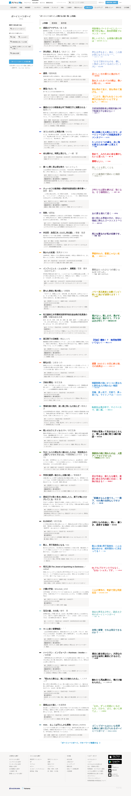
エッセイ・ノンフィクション (37, 769)
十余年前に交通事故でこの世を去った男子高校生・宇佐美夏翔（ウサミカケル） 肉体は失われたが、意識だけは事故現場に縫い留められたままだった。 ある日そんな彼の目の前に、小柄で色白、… (65, 217)
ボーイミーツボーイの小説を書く (20, 62)
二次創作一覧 (13, 771)
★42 (45, 95)
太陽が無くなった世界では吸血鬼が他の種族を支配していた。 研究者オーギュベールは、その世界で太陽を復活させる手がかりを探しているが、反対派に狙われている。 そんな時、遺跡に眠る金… (66, 480)
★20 (45, 175)
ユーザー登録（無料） (25, 65)
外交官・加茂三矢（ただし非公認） (58, 233)
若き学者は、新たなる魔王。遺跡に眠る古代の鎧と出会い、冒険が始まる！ (107, 478)
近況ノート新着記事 (73, 769)
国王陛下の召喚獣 (50, 339)
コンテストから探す (15, 762)
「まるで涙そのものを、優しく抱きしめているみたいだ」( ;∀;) (106, 64)
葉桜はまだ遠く (50, 705)
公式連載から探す (14, 769)
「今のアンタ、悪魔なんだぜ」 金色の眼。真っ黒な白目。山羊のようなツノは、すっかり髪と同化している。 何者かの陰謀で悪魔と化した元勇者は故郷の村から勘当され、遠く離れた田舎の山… (65, 296)
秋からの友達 (49, 252)
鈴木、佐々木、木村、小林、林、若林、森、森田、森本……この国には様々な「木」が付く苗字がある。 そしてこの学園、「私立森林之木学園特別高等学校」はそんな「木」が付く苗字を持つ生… (66, 322)
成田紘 (52, 213)
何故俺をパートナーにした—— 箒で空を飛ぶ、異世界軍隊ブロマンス (107, 31)
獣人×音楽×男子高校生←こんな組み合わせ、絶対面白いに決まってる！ (107, 548)
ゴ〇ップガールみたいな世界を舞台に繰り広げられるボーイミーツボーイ (107, 728)
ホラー (49, 223)
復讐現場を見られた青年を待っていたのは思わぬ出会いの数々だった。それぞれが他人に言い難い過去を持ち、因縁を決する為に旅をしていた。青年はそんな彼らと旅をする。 (66, 660)
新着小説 (69, 766)
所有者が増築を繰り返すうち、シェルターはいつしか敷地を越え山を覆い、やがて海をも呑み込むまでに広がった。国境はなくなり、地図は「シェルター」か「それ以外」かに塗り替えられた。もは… (66, 276)
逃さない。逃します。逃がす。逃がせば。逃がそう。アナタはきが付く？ (107, 318)
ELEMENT (47, 521)
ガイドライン (91, 776)
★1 (45, 621)
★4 (45, 301)
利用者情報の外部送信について (97, 780)
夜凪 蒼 (58, 499)
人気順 (45, 23)
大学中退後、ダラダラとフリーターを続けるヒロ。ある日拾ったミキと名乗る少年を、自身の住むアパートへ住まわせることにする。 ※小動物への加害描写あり (66, 594)
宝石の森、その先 (50, 611)
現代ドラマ (51, 79)
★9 (45, 223)
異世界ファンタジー (55, 38)
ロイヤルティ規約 (99, 769)
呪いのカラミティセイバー (54, 430)
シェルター (23, 37)
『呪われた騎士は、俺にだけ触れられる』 (61, 679)
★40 (45, 62)
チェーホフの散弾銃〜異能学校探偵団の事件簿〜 (64, 189)
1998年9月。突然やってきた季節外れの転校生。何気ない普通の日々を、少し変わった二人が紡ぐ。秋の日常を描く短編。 (66, 256)
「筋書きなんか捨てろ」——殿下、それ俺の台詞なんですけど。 (107, 500)
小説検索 (69, 771)
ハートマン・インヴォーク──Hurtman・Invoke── (65, 652)
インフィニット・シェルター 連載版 (59, 268)
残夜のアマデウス (50, 28)
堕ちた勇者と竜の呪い (52, 291)
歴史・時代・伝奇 (53, 769)
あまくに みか (69, 52)
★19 (45, 120)
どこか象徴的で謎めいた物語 (106, 174)
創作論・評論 (34, 771)
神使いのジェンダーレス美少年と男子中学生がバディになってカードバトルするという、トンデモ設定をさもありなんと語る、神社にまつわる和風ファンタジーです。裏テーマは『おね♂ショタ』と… (66, 574)
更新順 (54, 23)
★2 (45, 485)
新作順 (63, 23)
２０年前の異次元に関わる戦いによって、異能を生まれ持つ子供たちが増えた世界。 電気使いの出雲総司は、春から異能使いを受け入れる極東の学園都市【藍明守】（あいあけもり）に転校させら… (66, 526)
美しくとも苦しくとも (103, 167)
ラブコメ (50, 327)
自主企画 (69, 759)
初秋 (45, 213)
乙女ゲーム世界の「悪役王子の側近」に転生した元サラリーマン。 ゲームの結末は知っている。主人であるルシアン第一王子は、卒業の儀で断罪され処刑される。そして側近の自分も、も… (66, 504)
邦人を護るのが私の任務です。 (107, 234)
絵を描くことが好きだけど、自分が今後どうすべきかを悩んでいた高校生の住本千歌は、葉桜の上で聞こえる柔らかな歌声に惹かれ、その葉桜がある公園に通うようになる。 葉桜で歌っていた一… (66, 710)
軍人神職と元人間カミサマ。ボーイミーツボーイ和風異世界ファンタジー (107, 134)
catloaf (46, 569)
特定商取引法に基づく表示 (95, 773)
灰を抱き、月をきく (51, 52)
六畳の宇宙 (48, 589)
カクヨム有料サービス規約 (95, 771)
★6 (45, 372)
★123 (45, 38)
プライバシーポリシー (94, 778)
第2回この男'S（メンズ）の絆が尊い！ (20, 47)
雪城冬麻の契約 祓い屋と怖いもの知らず (61, 406)
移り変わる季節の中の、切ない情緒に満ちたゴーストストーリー (107, 220)
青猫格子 (77, 475)
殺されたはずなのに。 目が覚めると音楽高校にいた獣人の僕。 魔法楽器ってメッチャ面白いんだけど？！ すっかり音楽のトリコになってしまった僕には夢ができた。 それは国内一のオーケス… (65, 550)
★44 (45, 79)
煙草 (45, 73)
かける (69, 132)
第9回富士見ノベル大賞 (18, 42)
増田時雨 (53, 73)
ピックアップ (71, 764)
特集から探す (13, 766)
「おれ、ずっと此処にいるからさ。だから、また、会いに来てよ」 (107, 708)
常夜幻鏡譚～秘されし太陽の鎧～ (57, 475)
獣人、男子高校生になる (53, 545)
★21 (45, 142)
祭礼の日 (47, 362)
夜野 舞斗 (48, 191)
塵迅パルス (48, 89)
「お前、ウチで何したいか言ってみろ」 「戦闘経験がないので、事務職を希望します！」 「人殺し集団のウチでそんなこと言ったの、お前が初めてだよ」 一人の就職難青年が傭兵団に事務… (65, 387)
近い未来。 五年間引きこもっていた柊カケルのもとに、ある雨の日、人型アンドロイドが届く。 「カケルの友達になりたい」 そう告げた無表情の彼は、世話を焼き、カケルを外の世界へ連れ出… (65, 462)
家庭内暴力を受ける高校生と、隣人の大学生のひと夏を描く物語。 (62, 76)
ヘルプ (89, 762)
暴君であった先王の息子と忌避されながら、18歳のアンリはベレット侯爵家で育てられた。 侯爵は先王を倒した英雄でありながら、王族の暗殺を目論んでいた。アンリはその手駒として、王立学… (65, 115)
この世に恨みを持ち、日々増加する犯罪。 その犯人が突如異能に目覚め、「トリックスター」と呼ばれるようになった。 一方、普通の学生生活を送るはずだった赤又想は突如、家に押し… (65, 196)
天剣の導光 (48, 382)
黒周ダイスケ (62, 252)
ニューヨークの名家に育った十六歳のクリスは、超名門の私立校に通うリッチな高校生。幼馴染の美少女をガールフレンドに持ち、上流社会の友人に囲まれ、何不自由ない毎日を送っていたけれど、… (66, 729)
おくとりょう (72, 167)
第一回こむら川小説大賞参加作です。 (54, 91)
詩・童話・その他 (53, 241)
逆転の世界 (14, 53)
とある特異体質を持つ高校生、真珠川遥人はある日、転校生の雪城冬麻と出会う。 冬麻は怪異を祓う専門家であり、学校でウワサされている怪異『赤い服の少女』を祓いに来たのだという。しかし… (66, 413)
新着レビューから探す (15, 773)
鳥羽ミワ (47, 110)
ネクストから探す (14, 759)
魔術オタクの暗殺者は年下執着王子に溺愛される (64, 107)
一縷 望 (74, 153)
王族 (12, 37)
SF (49, 95)
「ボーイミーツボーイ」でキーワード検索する (80, 743)
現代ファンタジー (53, 175)
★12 (45, 201)
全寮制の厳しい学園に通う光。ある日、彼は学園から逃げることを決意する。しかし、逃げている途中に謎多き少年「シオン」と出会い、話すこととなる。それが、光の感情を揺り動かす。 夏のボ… (66, 616)
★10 (45, 327)
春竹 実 (64, 611)
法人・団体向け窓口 (93, 766)
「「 (64, 629)
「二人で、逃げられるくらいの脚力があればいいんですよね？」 (107, 99)
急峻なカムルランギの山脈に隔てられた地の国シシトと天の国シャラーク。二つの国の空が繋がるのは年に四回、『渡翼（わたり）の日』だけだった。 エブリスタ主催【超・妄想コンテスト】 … (66, 367)
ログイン (101, 2)
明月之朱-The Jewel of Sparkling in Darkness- (63, 567)
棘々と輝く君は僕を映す (53, 167)
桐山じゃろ (65, 339)
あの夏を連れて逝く (101, 213)
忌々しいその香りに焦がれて (106, 74)
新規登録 (112, 2)
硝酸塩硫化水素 (55, 317)
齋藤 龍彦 (80, 233)
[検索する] (69, 2)
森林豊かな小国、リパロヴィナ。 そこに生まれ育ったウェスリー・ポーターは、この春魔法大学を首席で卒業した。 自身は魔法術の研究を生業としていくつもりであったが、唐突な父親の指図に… (65, 33)
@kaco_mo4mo (79, 725)
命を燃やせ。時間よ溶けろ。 (55, 153)
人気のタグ (70, 762)
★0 (45, 531)
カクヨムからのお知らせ (95, 764)
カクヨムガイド (92, 759)
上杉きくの (57, 362)
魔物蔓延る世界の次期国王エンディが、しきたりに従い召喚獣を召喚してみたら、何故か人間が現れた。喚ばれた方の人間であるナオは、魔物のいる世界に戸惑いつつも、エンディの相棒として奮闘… (66, 343)
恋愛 (49, 120)
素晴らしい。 (98, 161)
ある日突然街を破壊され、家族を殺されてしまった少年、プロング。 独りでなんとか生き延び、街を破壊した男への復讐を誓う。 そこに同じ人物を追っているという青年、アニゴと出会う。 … (65, 634)
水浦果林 (62, 705)
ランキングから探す (15, 764)
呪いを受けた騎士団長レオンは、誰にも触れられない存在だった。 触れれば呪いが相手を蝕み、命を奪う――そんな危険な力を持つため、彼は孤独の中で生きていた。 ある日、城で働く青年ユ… (66, 686)
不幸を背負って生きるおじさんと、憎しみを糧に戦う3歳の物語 (107, 434)
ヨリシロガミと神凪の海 (53, 132)
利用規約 (90, 769)
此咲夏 (48, 655)
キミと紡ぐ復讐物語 (51, 629)
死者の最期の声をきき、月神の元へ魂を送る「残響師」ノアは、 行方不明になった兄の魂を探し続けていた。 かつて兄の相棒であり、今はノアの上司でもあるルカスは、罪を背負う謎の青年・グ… (65, 56)
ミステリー (50, 419)
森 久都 (63, 28)
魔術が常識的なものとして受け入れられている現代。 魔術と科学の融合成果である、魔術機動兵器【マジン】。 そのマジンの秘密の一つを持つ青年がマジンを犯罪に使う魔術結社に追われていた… (65, 435)
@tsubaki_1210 (61, 589)
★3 (45, 419)
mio (67, 545)
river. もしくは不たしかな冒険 (57, 725)
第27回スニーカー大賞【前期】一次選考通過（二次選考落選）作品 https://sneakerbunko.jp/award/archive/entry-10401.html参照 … (63, 236)
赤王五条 (58, 382)
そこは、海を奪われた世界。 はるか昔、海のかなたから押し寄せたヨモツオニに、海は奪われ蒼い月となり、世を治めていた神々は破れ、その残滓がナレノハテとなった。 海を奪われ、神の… (66, 136)
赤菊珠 (67, 291)
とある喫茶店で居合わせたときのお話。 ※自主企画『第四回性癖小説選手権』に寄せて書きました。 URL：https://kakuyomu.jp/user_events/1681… (65, 171)
